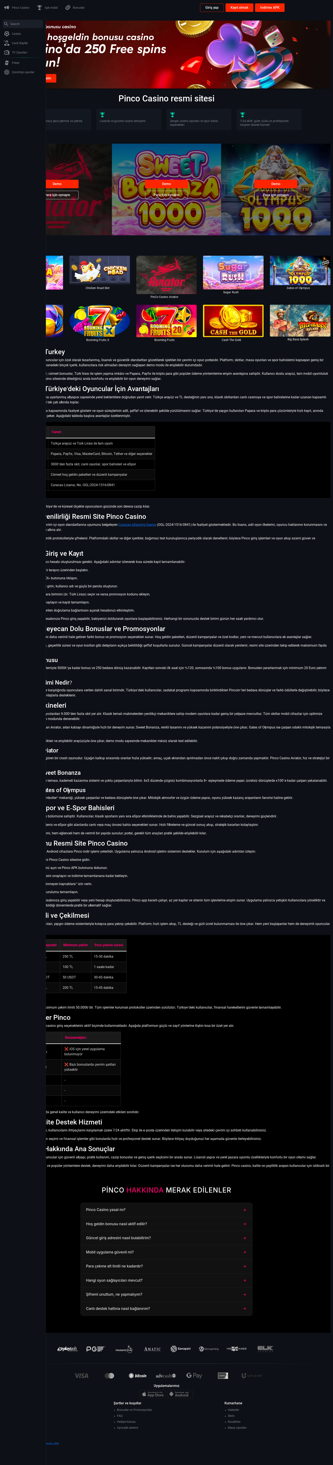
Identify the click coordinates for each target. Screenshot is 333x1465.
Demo (95, 194)
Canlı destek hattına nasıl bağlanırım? (189, 1328)
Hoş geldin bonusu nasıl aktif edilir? (189, 1244)
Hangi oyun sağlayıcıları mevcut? (189, 1300)
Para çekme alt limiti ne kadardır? (189, 1286)
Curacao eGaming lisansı (183, 524)
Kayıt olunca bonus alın (79, 88)
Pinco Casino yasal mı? (189, 1229)
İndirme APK (315, 8)
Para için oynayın (95, 205)
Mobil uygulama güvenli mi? (189, 1272)
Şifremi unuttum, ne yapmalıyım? (189, 1314)
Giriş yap (257, 8)
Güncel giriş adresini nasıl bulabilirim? (189, 1258)
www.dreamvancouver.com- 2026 (88, 1463)
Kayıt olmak (285, 8)
